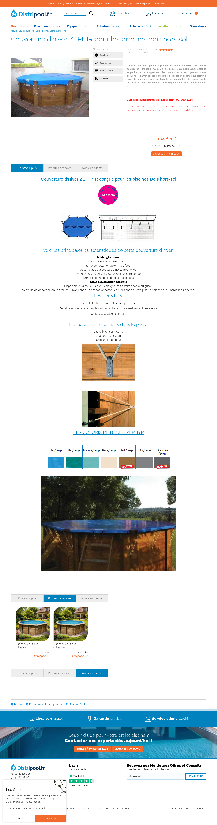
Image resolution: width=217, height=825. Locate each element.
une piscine (170, 26)
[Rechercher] (91, 13)
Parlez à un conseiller (92, 749)
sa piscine (47, 26)
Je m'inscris (195, 776)
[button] (155, 13)
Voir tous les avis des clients (138, 53)
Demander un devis (127, 749)
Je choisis (19, 818)
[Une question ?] (120, 13)
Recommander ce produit (46, 704)
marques (19, 26)
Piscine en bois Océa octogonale (27, 646)
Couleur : (166, 146)
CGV (93, 809)
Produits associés (60, 168)
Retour (18, 704)
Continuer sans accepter (35, 808)
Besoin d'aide (77, 704)
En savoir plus (27, 168)
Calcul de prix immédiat (166, 153)
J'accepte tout (50, 818)
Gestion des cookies (121, 809)
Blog (106, 809)
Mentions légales (80, 809)
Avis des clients (92, 168)
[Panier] (189, 13)
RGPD (99, 809)
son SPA (140, 26)
